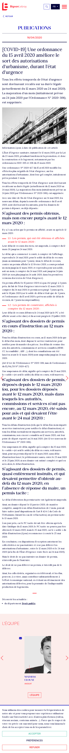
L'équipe (34, 695)
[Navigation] (64, 7)
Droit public (29, 603)
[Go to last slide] (3, 658)
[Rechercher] (47, 6)
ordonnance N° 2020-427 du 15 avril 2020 (28, 167)
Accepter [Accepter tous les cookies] (34, 733)
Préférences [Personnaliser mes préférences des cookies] (34, 740)
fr (54, 6)
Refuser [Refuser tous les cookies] (34, 747)
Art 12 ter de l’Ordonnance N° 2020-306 (23, 363)
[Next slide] (66, 658)
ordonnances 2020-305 (14, 163)
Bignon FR (14, 6)
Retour (7, 16)
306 (31, 163)
